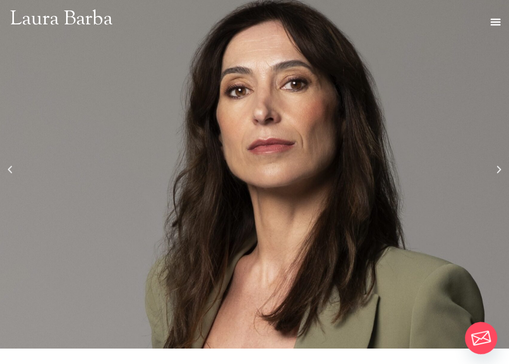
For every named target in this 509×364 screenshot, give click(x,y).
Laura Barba (61, 19)
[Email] (481, 338)
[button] (496, 21)
